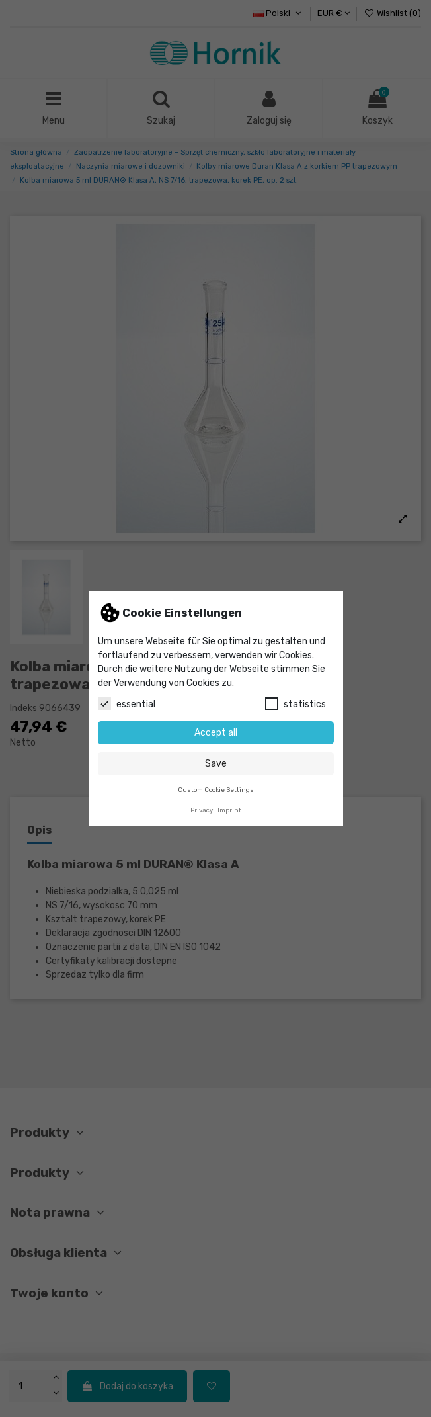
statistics (295, 703)
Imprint (229, 810)
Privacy (201, 810)
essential (126, 703)
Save (216, 763)
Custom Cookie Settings (216, 789)
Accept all (215, 732)
